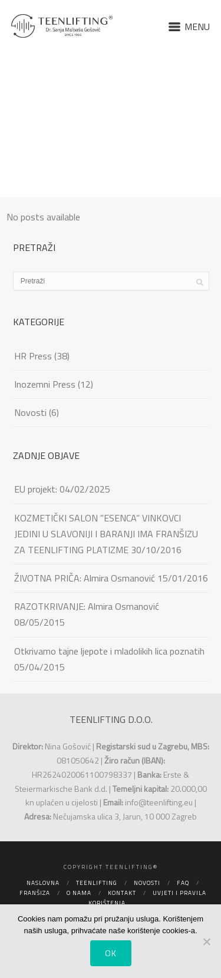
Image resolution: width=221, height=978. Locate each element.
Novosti (30, 412)
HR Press (33, 356)
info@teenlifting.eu (159, 802)
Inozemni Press (44, 384)
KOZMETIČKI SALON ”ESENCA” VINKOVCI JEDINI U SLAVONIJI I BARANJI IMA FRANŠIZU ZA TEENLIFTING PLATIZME (106, 534)
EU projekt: (35, 489)
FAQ (183, 882)
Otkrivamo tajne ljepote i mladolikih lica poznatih (109, 651)
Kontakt (122, 892)
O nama (79, 892)
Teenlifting (96, 882)
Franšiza (34, 892)
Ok (111, 953)
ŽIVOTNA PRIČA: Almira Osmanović (84, 578)
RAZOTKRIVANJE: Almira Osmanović (86, 606)
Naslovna (43, 882)
